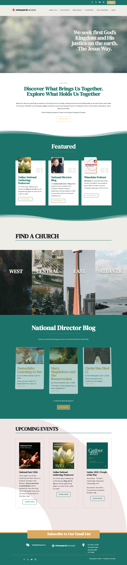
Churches (89, 10)
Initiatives (64, 10)
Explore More (25, 199)
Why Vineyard (102, 10)
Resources (77, 10)
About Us (53, 10)
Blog (114, 10)
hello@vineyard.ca (38, 545)
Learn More (29, 502)
